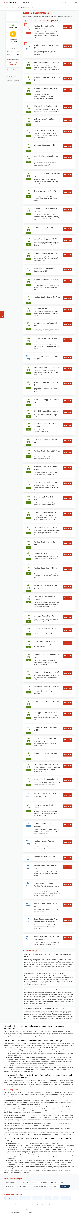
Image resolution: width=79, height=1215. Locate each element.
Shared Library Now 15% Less (45, 753)
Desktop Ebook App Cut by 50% (46, 779)
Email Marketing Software (39, 1186)
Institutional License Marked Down (47, 687)
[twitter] (26, 1209)
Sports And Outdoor (65, 1198)
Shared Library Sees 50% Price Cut (45, 192)
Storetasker (18, 76)
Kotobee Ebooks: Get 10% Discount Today (44, 27)
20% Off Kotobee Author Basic (45, 527)
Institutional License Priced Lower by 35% (46, 586)
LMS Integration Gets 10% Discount (44, 120)
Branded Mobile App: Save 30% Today (46, 281)
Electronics (47, 1198)
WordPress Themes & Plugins (39, 1182)
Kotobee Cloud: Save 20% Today (46, 701)
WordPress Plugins (11, 1182)
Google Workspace (11, 73)
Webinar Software (10, 1186)
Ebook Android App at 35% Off (45, 239)
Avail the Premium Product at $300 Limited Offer (45, 795)
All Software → (64, 1186)
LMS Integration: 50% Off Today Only (46, 340)
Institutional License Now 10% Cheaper (45, 425)
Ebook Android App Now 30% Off (46, 672)
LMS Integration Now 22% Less (46, 629)
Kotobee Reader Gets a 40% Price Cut (47, 298)
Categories (25, 2)
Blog (42, 1204)
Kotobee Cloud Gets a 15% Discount (44, 229)
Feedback (2, 315)
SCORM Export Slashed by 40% (46, 482)
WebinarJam (9, 80)
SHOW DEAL (67, 46)
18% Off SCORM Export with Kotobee (45, 598)
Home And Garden (38, 1198)
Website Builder (53, 1186)
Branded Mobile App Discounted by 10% (46, 728)
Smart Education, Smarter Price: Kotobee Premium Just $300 (46, 920)
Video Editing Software (56, 1182)
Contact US (9, 1204)
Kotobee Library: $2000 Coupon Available (46, 825)
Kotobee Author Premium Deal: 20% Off (45, 209)
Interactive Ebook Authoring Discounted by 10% (44, 269)
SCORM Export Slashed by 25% (46, 106)
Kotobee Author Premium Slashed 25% (46, 656)
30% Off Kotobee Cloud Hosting (46, 411)
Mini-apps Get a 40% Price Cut (45, 713)
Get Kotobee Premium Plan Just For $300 (46, 357)
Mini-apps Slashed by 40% (44, 616)
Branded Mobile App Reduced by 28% (46, 498)
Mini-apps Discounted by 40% (45, 145)
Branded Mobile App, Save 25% (46, 553)
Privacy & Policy (33, 1204)
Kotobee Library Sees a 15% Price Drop (47, 78)
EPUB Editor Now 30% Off (44, 130)
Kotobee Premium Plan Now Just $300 (46, 46)
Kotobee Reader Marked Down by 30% (46, 543)
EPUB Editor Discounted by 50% (46, 642)
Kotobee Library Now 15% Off (45, 513)
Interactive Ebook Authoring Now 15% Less (46, 157)
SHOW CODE (67, 27)
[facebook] (23, 1209)
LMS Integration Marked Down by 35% (46, 441)
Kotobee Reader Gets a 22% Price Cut (47, 452)
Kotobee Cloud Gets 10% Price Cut (45, 569)
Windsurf (17, 80)
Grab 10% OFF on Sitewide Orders (44, 806)
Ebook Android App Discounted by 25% (46, 401)
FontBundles (10, 76)
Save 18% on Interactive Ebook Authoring (45, 468)
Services (56, 1198)
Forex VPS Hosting (24, 1186)
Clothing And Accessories (11, 1198)
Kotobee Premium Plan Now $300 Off (46, 842)
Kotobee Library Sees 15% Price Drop (46, 383)
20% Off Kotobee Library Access (46, 764)
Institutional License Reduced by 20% (46, 324)
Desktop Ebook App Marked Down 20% (47, 175)
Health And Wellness (25, 1198)
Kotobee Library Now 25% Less (46, 254)
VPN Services (24, 1182)
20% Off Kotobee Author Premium (46, 63)
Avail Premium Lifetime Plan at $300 (45, 904)
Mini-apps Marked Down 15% (45, 308)
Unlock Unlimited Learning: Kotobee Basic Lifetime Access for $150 (46, 886)
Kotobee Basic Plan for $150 (44, 857)
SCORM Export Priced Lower (45, 739)
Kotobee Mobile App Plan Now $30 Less (45, 867)
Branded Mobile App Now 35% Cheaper (45, 90)
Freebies (54, 1204)
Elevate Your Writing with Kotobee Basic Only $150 (46, 938)
